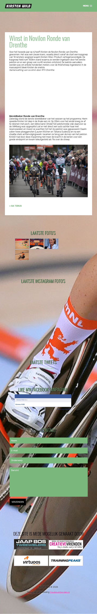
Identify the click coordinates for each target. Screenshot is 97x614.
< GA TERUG (15, 206)
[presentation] (30, 510)
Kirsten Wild (20, 400)
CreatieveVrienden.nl (60, 592)
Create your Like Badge (64, 409)
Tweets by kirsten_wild (43, 368)
